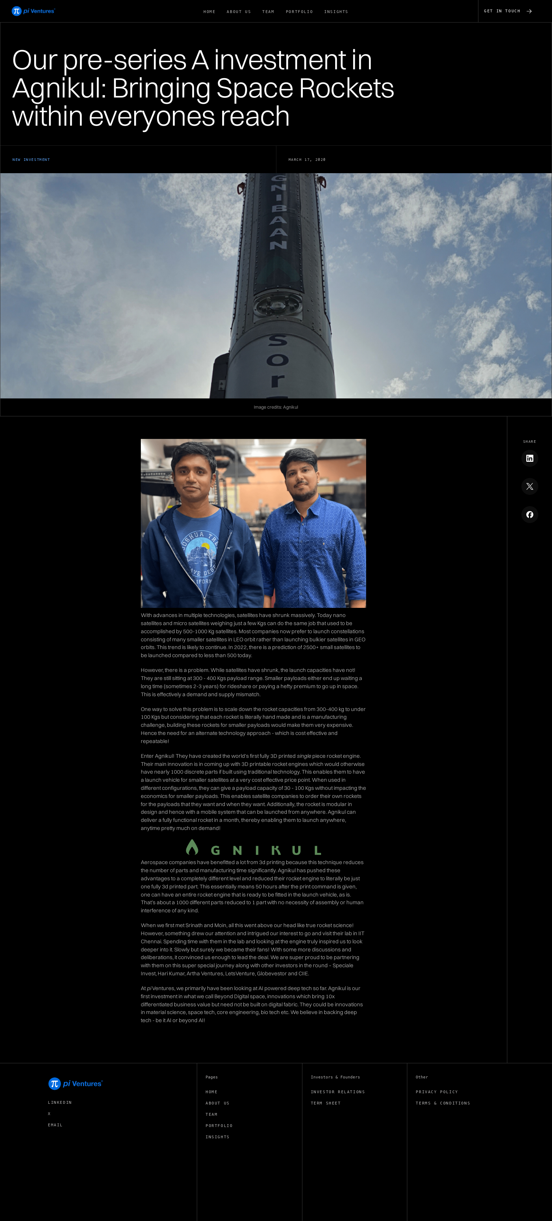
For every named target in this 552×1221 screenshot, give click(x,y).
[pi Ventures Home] (76, 1084)
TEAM (268, 12)
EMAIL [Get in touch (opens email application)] (55, 1125)
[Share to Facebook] (529, 514)
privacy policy (437, 1092)
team (212, 1114)
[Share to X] (529, 486)
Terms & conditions (443, 1103)
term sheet (326, 1103)
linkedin (60, 1102)
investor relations (338, 1092)
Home (209, 12)
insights (336, 12)
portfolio (299, 12)
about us (239, 12)
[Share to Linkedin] (529, 458)
